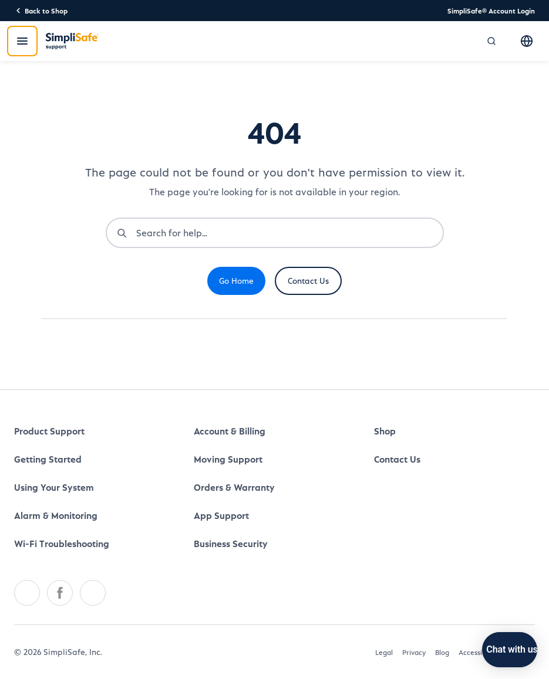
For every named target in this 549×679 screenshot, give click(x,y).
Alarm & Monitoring (55, 515)
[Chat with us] (487, 649)
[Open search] (491, 41)
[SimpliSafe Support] (72, 41)
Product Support (49, 430)
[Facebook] (60, 593)
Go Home (236, 281)
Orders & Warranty (234, 487)
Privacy (414, 652)
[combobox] (289, 233)
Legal (384, 652)
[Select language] (527, 41)
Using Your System (54, 487)
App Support (221, 515)
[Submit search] (121, 233)
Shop (385, 430)
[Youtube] (93, 593)
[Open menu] (22, 41)
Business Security (231, 543)
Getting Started (48, 458)
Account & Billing (229, 430)
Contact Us (308, 281)
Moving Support (228, 458)
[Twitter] (27, 593)
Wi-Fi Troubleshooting (61, 543)
